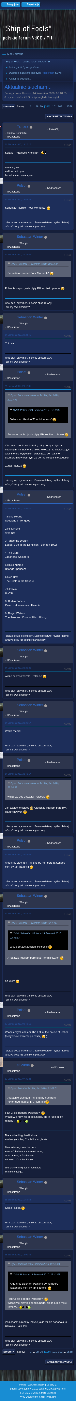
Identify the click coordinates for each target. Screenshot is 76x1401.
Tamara (22, 126)
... (33, 106)
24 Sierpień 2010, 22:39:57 (18, 723)
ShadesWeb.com (47, 1397)
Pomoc (22, 1384)
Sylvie (58, 72)
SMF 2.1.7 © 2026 (29, 1393)
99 (41, 106)
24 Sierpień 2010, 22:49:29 (18, 913)
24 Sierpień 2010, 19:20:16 (18, 144)
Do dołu (8, 106)
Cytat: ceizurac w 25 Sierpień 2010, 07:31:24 (35, 1264)
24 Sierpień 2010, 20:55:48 (18, 508)
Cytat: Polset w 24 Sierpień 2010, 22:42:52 (34, 1088)
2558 (69, 106)
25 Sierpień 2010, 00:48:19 (18, 1024)
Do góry (8, 1352)
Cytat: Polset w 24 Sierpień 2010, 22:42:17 (34, 923)
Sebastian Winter (30, 237)
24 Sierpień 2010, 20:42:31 (18, 386)
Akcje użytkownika (59, 116)
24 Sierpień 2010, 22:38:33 (18, 668)
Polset (21, 185)
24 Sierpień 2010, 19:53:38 (18, 199)
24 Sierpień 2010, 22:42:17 (18, 774)
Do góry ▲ (51, 1384)
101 (54, 106)
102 (60, 106)
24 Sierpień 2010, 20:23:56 (18, 254)
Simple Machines (47, 1393)
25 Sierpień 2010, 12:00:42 (18, 1254)
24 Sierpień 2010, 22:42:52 (18, 854)
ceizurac (23, 1065)
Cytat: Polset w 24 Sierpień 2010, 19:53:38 (34, 264)
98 (37, 106)
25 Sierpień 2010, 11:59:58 (18, 1199)
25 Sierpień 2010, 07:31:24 (18, 1079)
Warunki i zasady (36, 1384)
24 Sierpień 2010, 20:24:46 (18, 335)
